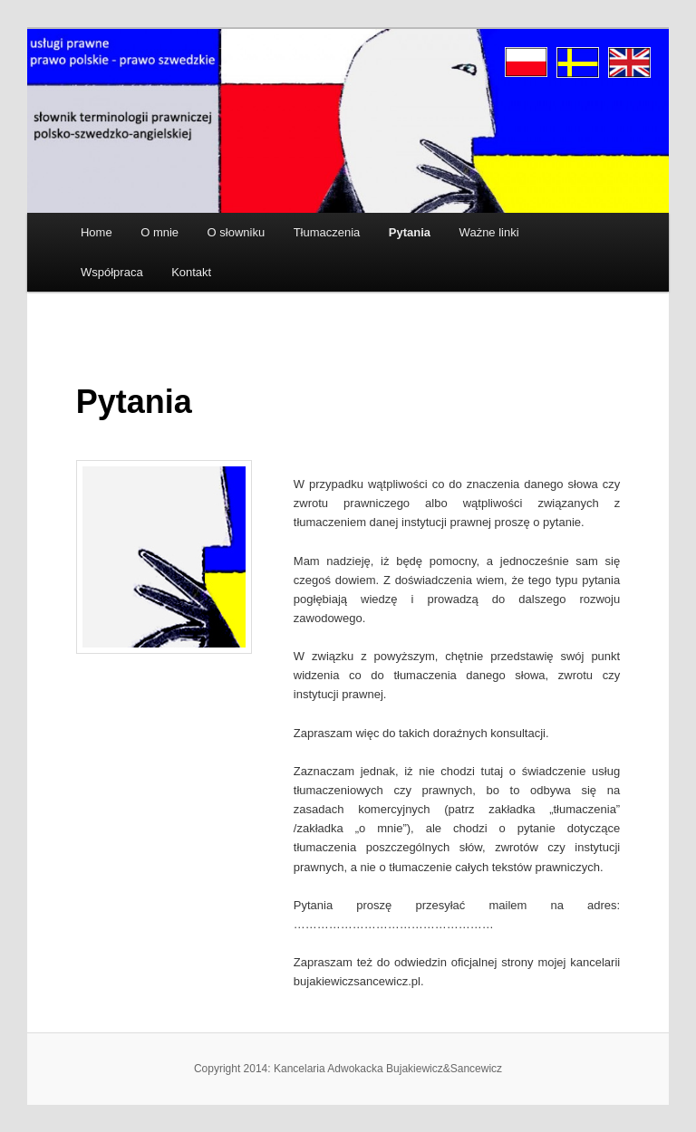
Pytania (409, 232)
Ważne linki (489, 232)
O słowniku (237, 232)
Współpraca (112, 272)
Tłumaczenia (327, 232)
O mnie (159, 232)
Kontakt (191, 272)
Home (96, 232)
